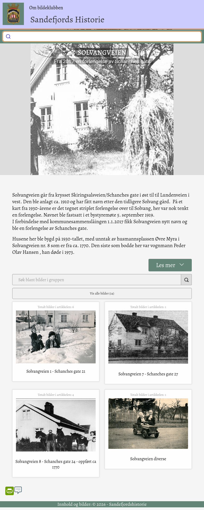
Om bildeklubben (46, 8)
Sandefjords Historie (67, 19)
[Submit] (8, 35)
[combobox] (102, 36)
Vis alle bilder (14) (102, 293)
